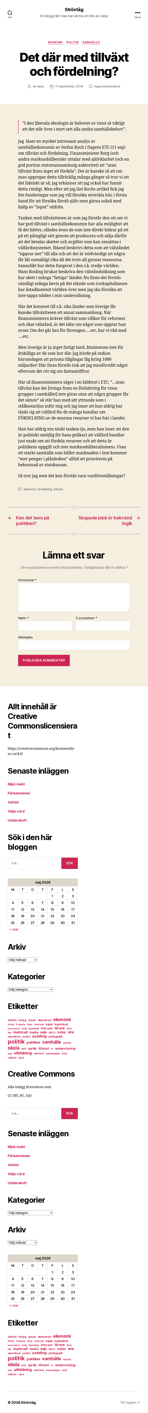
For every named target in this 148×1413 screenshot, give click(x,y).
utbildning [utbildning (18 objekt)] (23, 1052)
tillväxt (58, 489)
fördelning (45, 489)
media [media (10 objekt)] (33, 1032)
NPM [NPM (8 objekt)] (71, 1032)
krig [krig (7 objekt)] (24, 1028)
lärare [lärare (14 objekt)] (60, 1028)
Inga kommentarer (107, 86)
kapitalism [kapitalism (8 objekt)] (61, 1024)
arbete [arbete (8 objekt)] (12, 1019)
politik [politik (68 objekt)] (16, 1041)
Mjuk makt (16, 784)
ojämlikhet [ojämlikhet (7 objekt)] (14, 1036)
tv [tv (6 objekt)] (52, 1048)
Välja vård (16, 811)
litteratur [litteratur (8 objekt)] (47, 1028)
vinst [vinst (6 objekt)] (64, 1053)
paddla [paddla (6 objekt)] (26, 1036)
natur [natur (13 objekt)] (61, 1032)
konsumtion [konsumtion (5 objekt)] (14, 1028)
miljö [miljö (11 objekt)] (43, 1032)
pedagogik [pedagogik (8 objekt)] (56, 1036)
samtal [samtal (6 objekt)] (67, 1042)
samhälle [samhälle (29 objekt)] (51, 1041)
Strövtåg (74, 9)
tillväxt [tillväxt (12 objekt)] (43, 1048)
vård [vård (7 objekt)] (21, 1057)
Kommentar (27, 580)
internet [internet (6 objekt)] (39, 1024)
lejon (40, 86)
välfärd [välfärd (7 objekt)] (12, 1057)
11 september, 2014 (69, 86)
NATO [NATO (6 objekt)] (52, 1032)
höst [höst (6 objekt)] (29, 1024)
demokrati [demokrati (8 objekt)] (44, 1019)
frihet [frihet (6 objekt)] (11, 1024)
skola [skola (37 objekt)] (13, 1047)
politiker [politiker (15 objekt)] (33, 1042)
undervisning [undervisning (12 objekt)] (65, 1048)
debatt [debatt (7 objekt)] (32, 1019)
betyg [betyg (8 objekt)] (22, 1019)
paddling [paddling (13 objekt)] (39, 1036)
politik (72, 42)
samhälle (91, 42)
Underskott (17, 820)
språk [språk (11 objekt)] (32, 1048)
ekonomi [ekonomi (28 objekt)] (62, 1019)
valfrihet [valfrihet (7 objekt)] (39, 1053)
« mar (13, 929)
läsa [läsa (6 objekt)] (69, 1028)
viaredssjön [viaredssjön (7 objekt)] (52, 1053)
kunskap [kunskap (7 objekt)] (34, 1028)
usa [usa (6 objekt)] (10, 1053)
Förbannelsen (19, 793)
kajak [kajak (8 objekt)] (49, 1024)
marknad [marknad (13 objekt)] (20, 1032)
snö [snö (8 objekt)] (23, 1048)
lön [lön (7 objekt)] (9, 1032)
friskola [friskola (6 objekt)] (20, 1024)
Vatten (13, 802)
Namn (23, 618)
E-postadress (86, 618)
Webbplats (25, 637)
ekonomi (55, 42)
